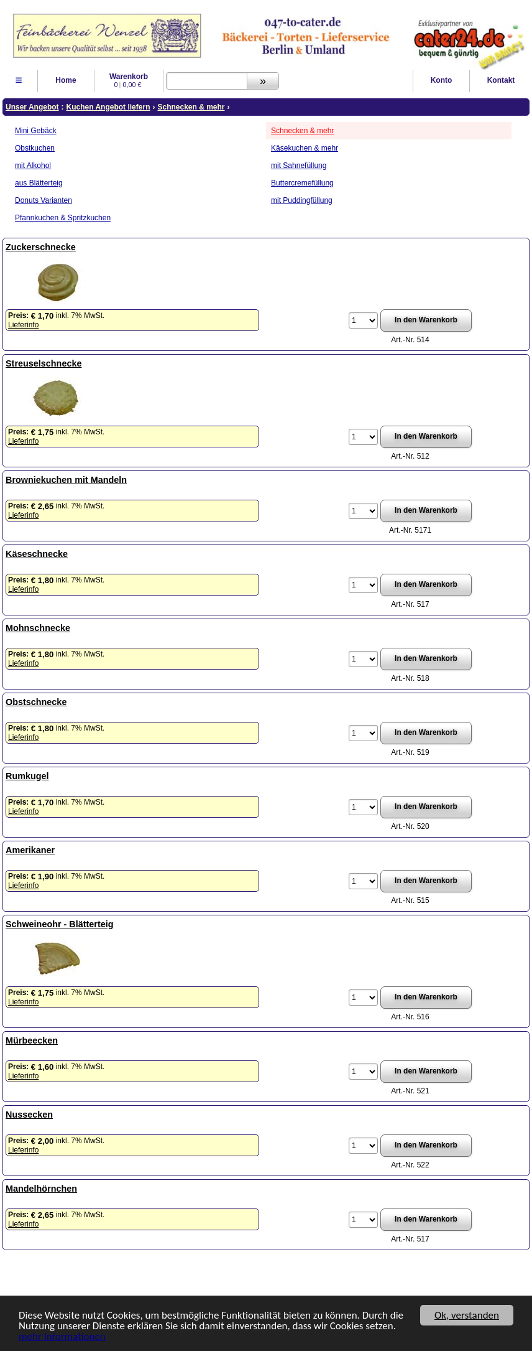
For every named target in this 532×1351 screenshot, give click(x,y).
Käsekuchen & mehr (304, 148)
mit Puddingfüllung (301, 200)
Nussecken (29, 1115)
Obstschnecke (36, 702)
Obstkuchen (35, 148)
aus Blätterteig (39, 183)
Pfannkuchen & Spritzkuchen (63, 217)
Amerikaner (30, 850)
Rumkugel (27, 776)
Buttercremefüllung (302, 183)
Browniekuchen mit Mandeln (66, 480)
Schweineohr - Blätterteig (60, 924)
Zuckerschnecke (41, 247)
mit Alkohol (33, 165)
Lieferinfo (23, 324)
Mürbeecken (32, 1040)
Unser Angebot (32, 107)
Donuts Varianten (43, 200)
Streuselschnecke (43, 363)
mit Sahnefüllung (298, 165)
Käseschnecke (37, 554)
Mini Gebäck (36, 130)
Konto (441, 80)
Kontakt (501, 80)
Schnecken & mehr (302, 130)
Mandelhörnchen (41, 1189)
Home (65, 80)
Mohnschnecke (38, 628)
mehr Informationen (62, 1337)
